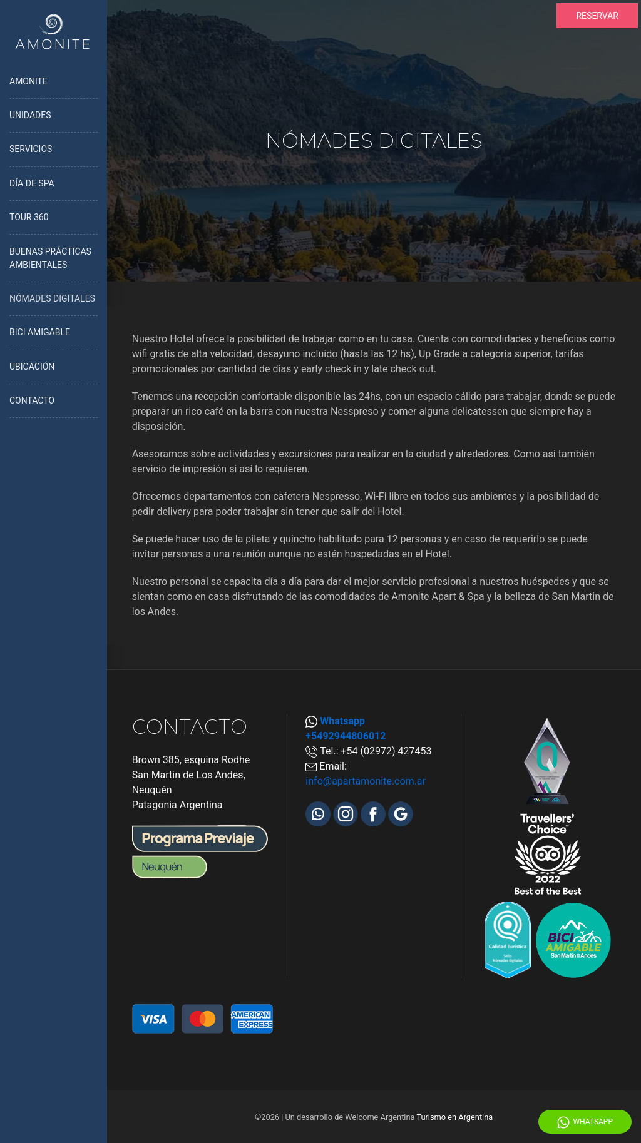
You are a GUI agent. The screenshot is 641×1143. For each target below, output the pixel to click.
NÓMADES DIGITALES (52, 298)
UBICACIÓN (31, 367)
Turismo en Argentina (454, 1117)
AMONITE (28, 81)
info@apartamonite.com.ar (365, 781)
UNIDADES (30, 115)
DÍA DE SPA (31, 183)
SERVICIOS (30, 149)
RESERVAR (597, 16)
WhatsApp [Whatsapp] (585, 1122)
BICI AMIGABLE (39, 332)
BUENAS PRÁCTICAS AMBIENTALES (50, 258)
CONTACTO (31, 400)
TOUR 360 (29, 217)
